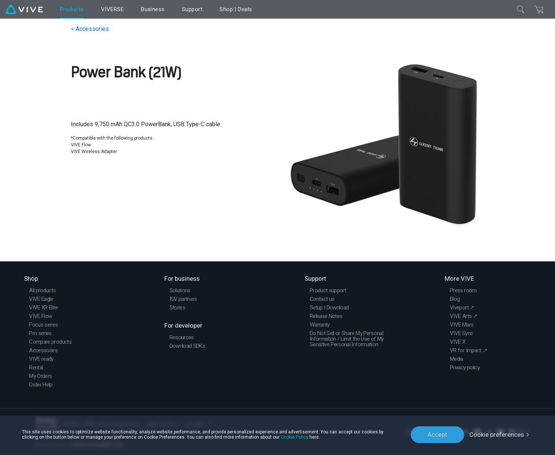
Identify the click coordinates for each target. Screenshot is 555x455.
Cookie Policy (294, 437)
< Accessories (90, 28)
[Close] (520, 9)
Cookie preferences (496, 434)
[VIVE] (24, 9)
